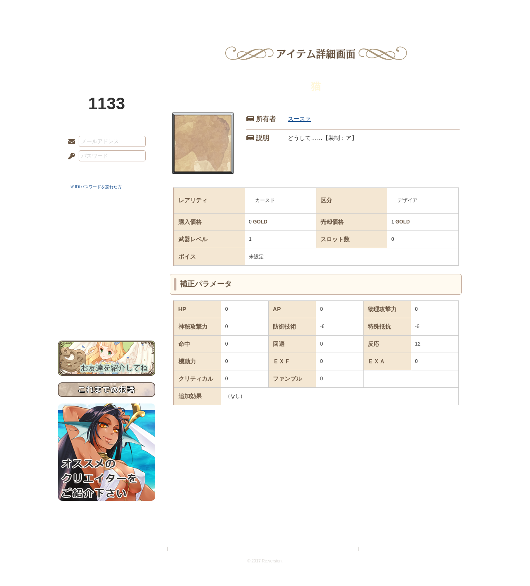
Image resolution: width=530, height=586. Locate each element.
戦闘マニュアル (106, 288)
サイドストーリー (106, 240)
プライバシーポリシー (192, 549)
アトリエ (265, 10)
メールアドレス (69, 142)
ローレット (206, 10)
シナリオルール (106, 267)
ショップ (382, 10)
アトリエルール (106, 277)
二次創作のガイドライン (300, 549)
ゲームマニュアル (106, 254)
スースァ (299, 118)
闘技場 (442, 10)
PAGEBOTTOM (509, 563)
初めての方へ (106, 300)
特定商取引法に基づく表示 (245, 549)
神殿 (147, 10)
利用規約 (156, 549)
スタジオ (323, 10)
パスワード (69, 156)
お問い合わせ (106, 314)
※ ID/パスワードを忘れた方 (96, 187)
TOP (88, 10)
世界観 (106, 226)
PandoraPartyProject (106, 45)
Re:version (373, 549)
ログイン (86, 173)
